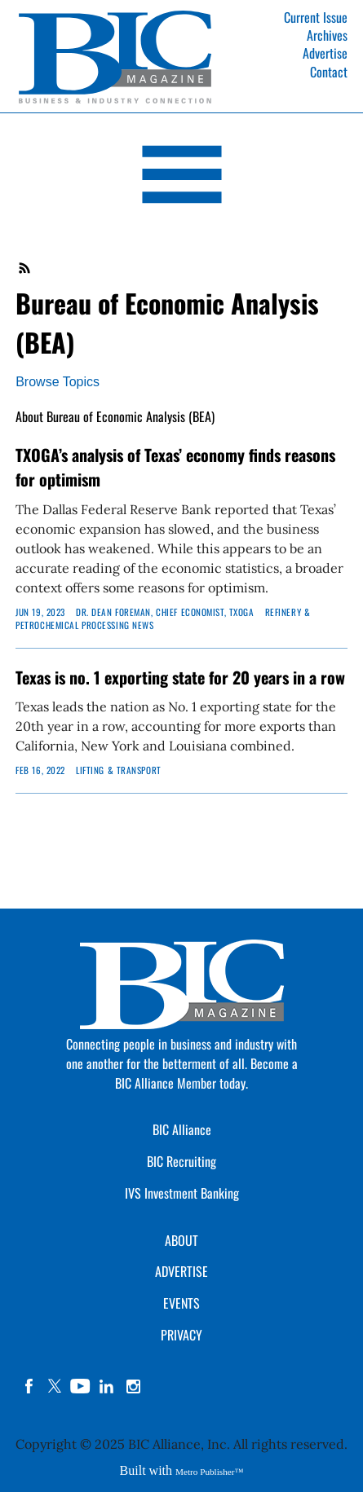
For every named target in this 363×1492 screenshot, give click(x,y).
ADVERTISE (181, 1271)
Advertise (325, 53)
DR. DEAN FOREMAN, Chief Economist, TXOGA (165, 611)
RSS (25, 268)
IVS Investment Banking (182, 1193)
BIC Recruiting (181, 1161)
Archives (327, 35)
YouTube (81, 1386)
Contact (329, 72)
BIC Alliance (182, 1129)
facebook (28, 1386)
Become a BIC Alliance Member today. (206, 1073)
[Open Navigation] (181, 177)
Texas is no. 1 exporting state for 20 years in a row (180, 677)
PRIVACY (181, 1335)
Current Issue (316, 17)
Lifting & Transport (119, 770)
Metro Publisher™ (209, 1472)
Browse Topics (57, 382)
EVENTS (181, 1303)
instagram (133, 1386)
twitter (55, 1386)
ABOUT (181, 1240)
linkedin (107, 1386)
